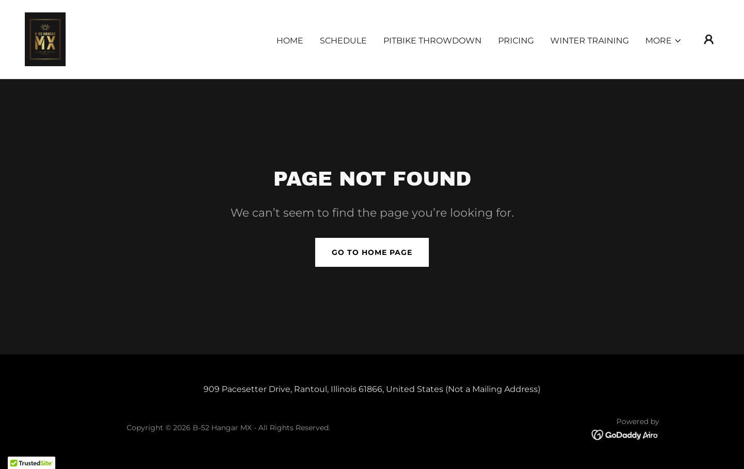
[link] (45, 38)
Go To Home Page (372, 252)
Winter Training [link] (589, 41)
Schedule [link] (343, 41)
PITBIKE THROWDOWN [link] (432, 41)
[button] (663, 41)
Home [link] (289, 41)
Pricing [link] (516, 41)
